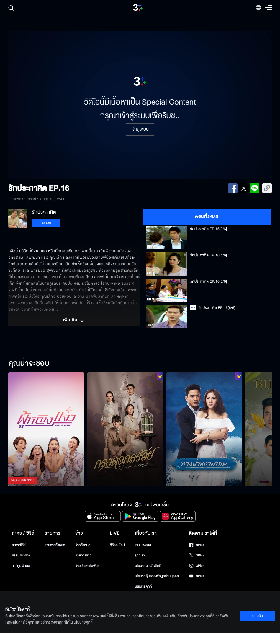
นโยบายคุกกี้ (143, 586)
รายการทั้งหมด (55, 545)
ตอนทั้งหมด (206, 216)
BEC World (143, 545)
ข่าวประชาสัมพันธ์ (88, 566)
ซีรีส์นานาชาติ (21, 555)
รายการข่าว (83, 555)
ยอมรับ (257, 616)
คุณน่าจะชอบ (28, 364)
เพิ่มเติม (74, 320)
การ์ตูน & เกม (21, 566)
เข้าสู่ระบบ (140, 129)
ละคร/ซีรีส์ (19, 545)
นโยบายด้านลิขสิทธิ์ (148, 566)
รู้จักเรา (140, 555)
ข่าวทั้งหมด (83, 545)
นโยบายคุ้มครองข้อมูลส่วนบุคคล (157, 576)
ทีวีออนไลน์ (117, 545)
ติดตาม (46, 223)
